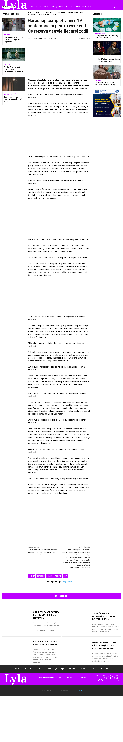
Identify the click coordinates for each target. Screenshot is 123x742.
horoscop (41, 576)
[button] (114, 7)
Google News (67, 582)
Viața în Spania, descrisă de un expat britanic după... (104, 616)
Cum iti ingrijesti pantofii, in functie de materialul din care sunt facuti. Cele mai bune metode (42, 552)
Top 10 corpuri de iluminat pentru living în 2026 (13, 99)
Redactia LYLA (38, 38)
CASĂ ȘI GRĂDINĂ (10, 94)
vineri (65, 576)
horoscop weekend (53, 576)
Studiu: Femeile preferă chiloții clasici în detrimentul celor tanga (13, 69)
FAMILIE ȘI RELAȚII (101, 33)
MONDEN (98, 79)
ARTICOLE (7, 34)
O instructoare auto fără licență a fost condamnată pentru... (105, 645)
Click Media (78, 690)
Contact (83, 677)
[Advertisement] (59, 59)
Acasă (30, 12)
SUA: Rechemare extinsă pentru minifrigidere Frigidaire (13, 39)
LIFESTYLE (7, 64)
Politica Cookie (57, 677)
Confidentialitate (45, 677)
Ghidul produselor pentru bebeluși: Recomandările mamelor (106, 36)
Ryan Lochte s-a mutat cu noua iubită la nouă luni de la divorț (107, 83)
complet (31, 576)
